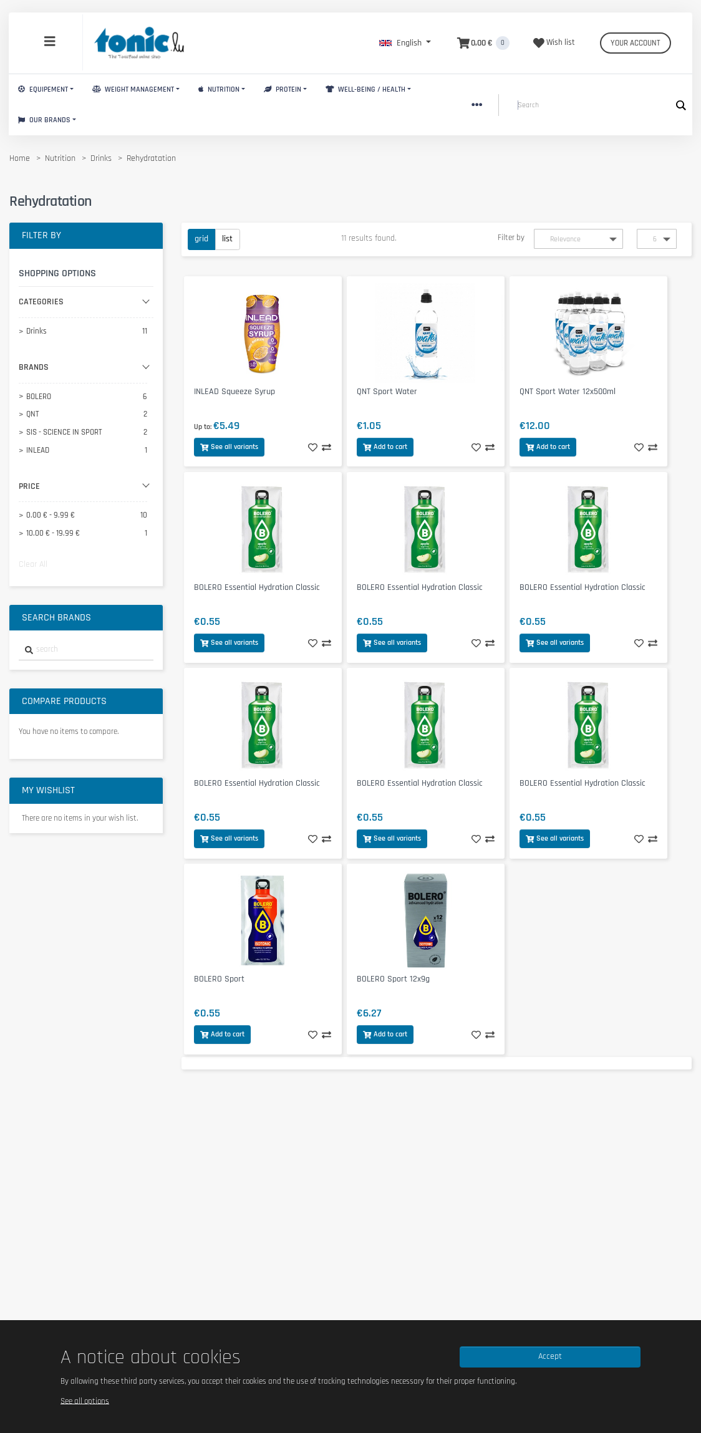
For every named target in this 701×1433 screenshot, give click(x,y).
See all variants (229, 446)
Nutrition (218, 89)
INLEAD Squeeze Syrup (234, 391)
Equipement (43, 89)
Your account (635, 43)
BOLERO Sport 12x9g (393, 979)
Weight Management (133, 89)
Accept (550, 1356)
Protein (282, 89)
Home (19, 158)
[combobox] (86, 650)
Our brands (44, 120)
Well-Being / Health (365, 89)
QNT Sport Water (387, 391)
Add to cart (385, 446)
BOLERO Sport (219, 979)
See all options (84, 1401)
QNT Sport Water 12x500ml (568, 391)
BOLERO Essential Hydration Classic (257, 587)
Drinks (101, 158)
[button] (405, 43)
